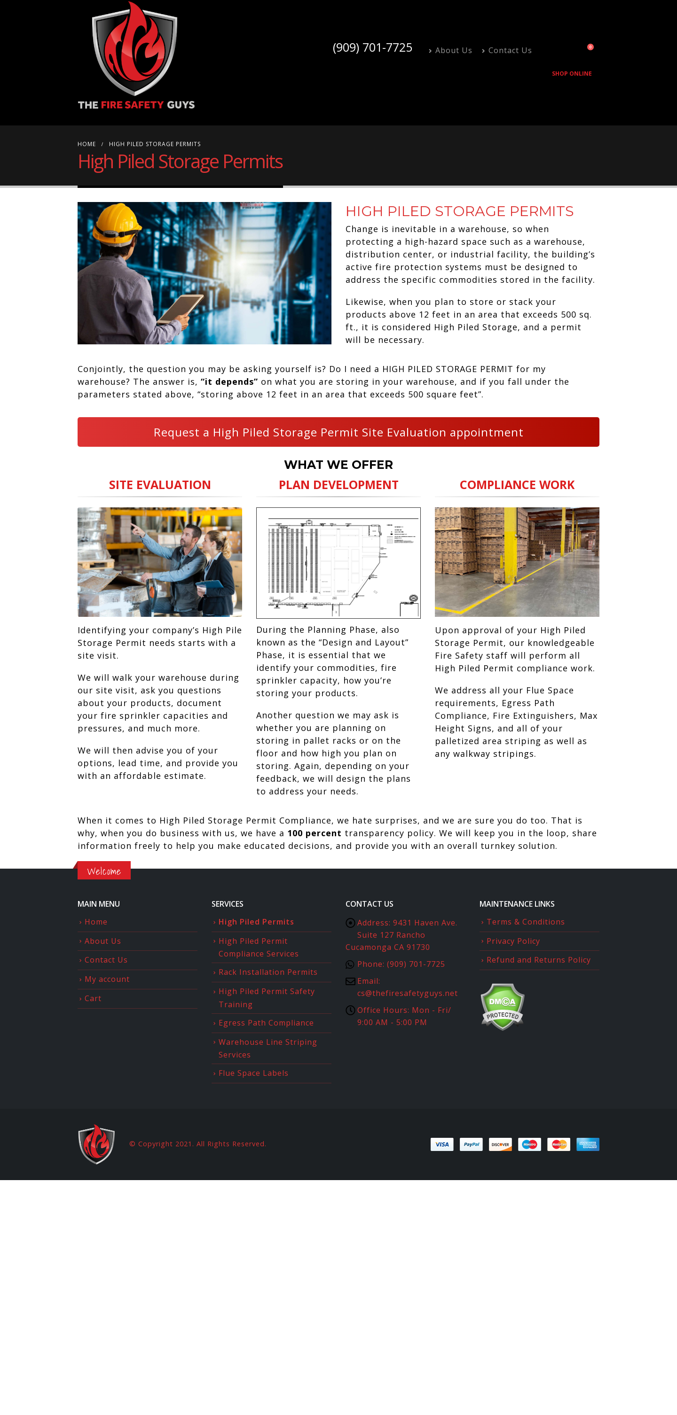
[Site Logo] (136, 55)
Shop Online (572, 74)
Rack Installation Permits (268, 972)
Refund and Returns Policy (539, 960)
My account (107, 979)
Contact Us (507, 50)
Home (96, 922)
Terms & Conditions (526, 922)
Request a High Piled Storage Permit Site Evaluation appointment (339, 432)
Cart (93, 998)
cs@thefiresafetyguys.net (407, 993)
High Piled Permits (256, 922)
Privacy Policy (513, 941)
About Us (450, 50)
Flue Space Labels (254, 1073)
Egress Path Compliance (266, 1023)
